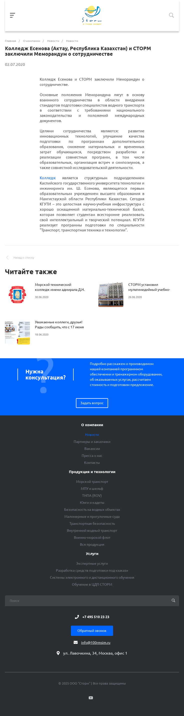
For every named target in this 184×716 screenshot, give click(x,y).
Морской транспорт (92, 482)
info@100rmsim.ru (95, 643)
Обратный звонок (92, 631)
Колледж (48, 178)
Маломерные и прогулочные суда (92, 517)
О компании (92, 425)
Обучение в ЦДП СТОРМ (92, 584)
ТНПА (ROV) (92, 496)
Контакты (92, 463)
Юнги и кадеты (92, 503)
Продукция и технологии (92, 472)
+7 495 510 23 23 (95, 617)
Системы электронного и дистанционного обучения (92, 577)
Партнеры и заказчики (92, 442)
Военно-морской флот (92, 537)
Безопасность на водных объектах (92, 510)
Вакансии (92, 449)
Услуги (92, 554)
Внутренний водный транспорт (92, 531)
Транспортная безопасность (92, 524)
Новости (92, 435)
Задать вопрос (92, 403)
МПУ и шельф (92, 489)
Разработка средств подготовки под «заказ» (92, 570)
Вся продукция (92, 544)
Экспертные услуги (92, 563)
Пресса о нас (92, 456)
